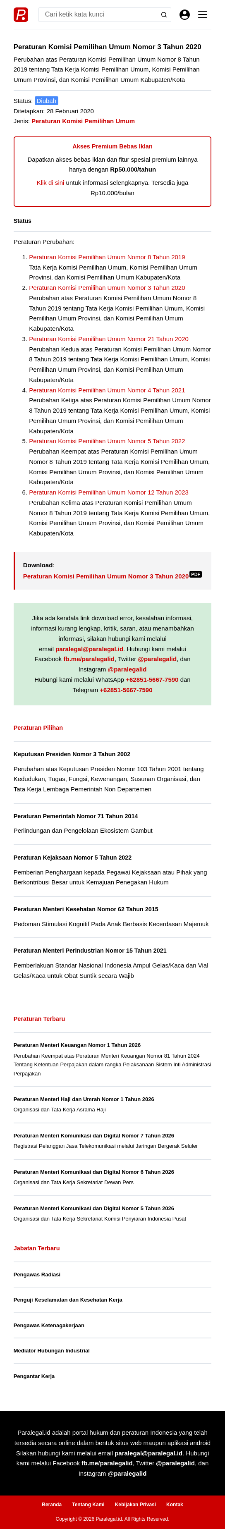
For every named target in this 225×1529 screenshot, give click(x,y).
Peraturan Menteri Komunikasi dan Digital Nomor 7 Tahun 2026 (94, 1135)
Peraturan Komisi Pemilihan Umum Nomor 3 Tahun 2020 (107, 287)
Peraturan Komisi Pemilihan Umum (83, 120)
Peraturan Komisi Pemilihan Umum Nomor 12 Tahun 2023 (109, 492)
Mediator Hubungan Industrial (52, 1350)
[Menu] (202, 14)
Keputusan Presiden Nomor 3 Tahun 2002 (72, 754)
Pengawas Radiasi (37, 1274)
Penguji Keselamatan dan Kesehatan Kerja (68, 1300)
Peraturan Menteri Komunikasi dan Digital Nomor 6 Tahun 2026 (94, 1172)
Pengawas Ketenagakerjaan (49, 1325)
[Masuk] (185, 15)
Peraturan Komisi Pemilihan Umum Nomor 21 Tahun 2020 (109, 338)
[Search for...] (97, 14)
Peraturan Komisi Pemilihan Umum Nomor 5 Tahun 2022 (107, 440)
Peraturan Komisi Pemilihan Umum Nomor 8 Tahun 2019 (107, 256)
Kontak (174, 1504)
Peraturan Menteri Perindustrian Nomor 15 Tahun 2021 (90, 950)
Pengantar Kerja (34, 1376)
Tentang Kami (88, 1504)
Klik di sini (51, 182)
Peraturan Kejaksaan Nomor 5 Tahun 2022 (73, 857)
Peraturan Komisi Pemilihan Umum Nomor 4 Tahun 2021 (107, 390)
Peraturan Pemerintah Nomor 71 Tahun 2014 (76, 816)
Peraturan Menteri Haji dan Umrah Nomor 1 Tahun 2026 (84, 1099)
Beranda (52, 1504)
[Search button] (164, 14)
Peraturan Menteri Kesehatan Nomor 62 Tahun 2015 (86, 909)
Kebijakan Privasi (135, 1504)
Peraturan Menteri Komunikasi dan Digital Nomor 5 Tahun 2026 (94, 1208)
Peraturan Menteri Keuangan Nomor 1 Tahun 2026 (77, 1045)
